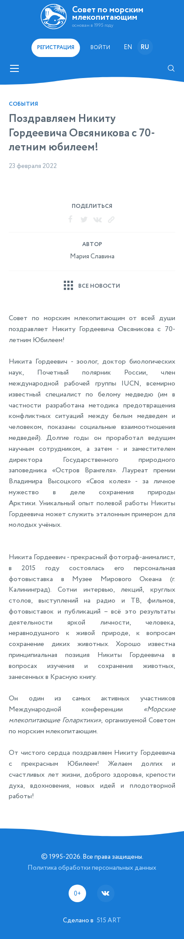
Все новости (99, 286)
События (23, 104)
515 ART (109, 920)
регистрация (55, 47)
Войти (100, 47)
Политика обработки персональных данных (92, 867)
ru (145, 47)
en (128, 47)
